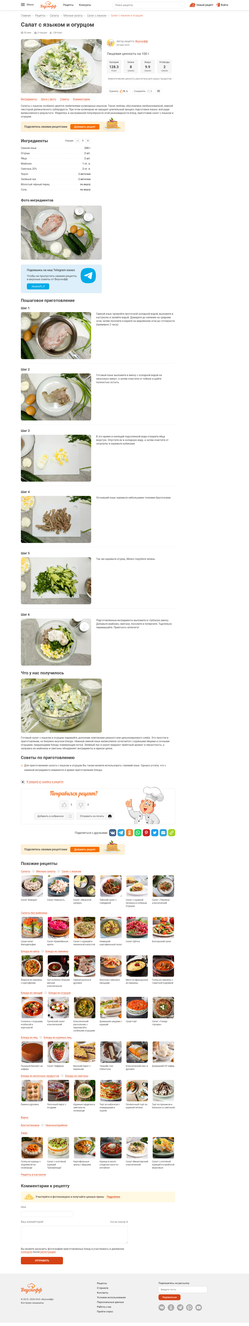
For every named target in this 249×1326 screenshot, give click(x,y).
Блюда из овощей (31, 992)
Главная (26, 15)
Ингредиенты (29, 99)
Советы (64, 99)
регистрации (48, 1255)
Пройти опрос (105, 1314)
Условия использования (111, 1300)
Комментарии (81, 99)
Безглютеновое (30, 1125)
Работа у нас (104, 1310)
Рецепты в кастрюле (33, 1174)
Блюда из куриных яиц (57, 1037)
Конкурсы (85, 4)
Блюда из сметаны (76, 1075)
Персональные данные (110, 1305)
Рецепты (68, 4)
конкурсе (26, 1255)
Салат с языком (96, 15)
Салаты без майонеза (34, 912)
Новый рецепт (204, 4)
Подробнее (113, 1196)
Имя (23, 1207)
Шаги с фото (48, 99)
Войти (222, 5)
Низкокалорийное (56, 1125)
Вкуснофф (141, 41)
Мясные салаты (73, 15)
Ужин (24, 1133)
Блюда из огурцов (60, 992)
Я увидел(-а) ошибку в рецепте (45, 781)
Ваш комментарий (32, 1221)
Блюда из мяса (30, 951)
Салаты (54, 15)
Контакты (102, 1296)
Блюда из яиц (29, 1037)
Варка (24, 1117)
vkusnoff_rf (38, 286)
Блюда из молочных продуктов (40, 1075)
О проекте (102, 1291)
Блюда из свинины (56, 951)
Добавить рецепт (85, 126)
